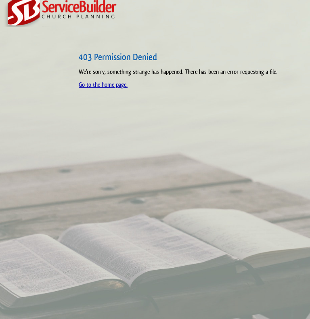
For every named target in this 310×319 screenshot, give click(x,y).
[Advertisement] (34, 178)
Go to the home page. (103, 84)
